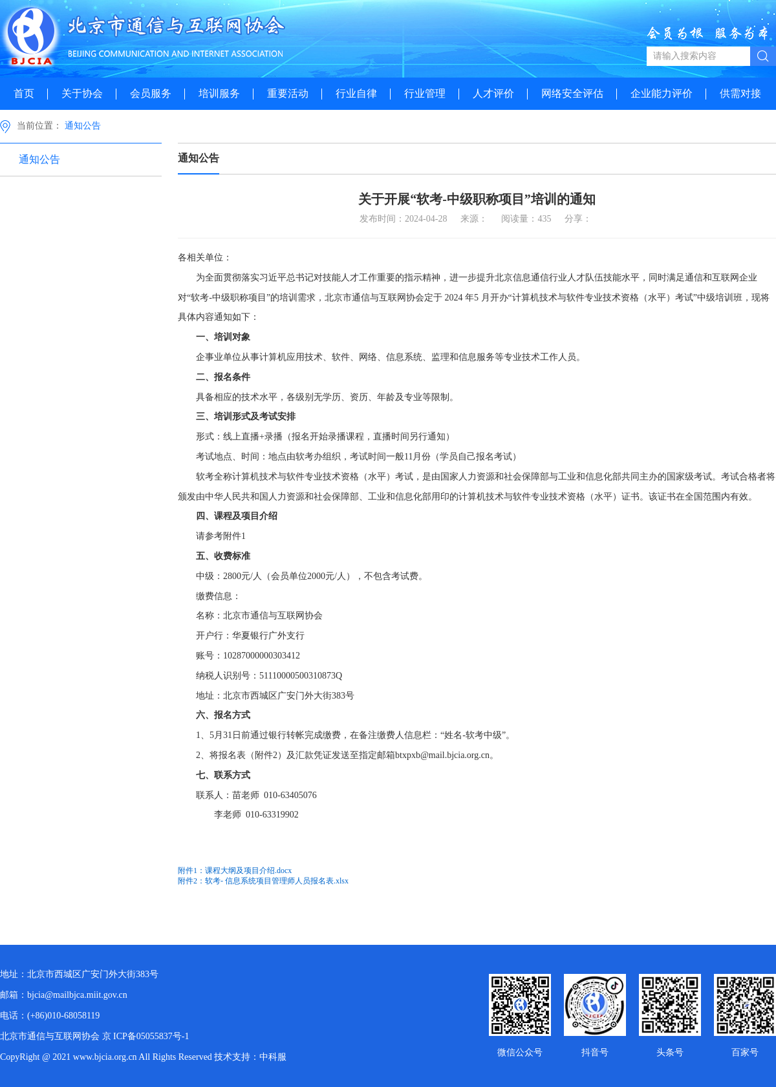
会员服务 (150, 93)
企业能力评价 (661, 93)
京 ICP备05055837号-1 (145, 1036)
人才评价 (493, 93)
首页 (24, 93)
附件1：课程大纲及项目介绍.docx (235, 870)
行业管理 (425, 93)
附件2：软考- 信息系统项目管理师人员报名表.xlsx (263, 880)
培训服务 (219, 93)
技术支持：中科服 (250, 1057)
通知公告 (83, 126)
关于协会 (82, 93)
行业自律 (356, 93)
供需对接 (740, 93)
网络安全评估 (572, 93)
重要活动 (287, 93)
